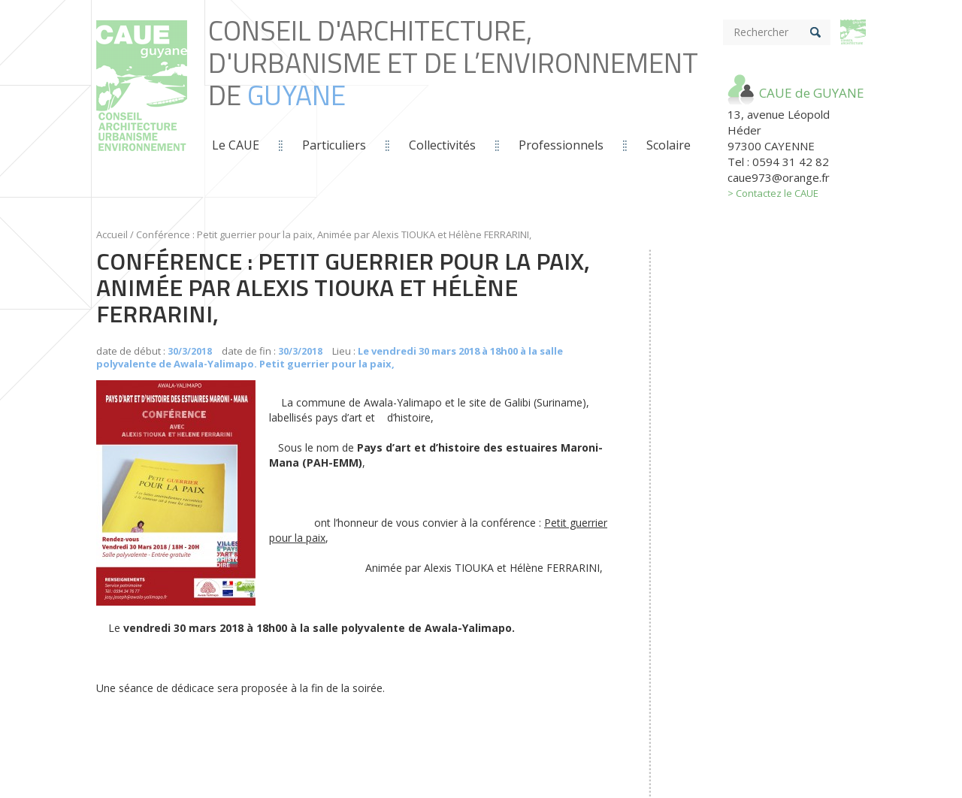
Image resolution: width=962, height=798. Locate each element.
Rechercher (761, 32)
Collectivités (442, 145)
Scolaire (668, 145)
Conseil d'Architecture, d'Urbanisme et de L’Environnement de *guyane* (141, 101)
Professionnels (561, 145)
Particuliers (334, 145)
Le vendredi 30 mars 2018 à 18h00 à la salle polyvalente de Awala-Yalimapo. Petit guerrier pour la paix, (329, 357)
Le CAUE (235, 145)
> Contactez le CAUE (773, 193)
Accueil (112, 234)
